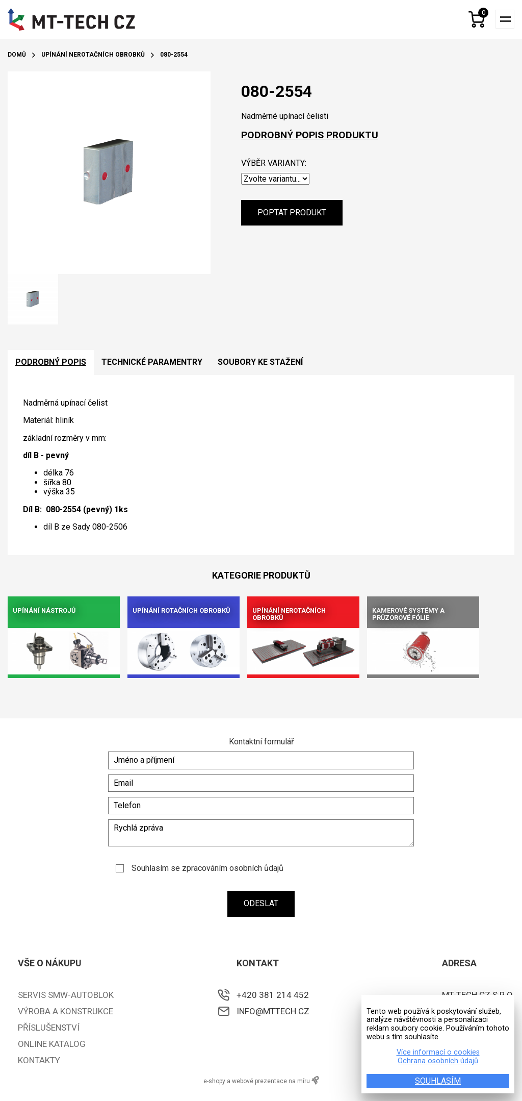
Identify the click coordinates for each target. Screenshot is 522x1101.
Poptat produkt (291, 212)
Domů (17, 55)
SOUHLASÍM (438, 1081)
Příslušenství (49, 1027)
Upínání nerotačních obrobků (93, 55)
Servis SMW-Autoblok (66, 995)
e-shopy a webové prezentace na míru (261, 1080)
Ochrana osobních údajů (438, 1061)
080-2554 (174, 55)
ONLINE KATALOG (52, 1044)
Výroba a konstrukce (65, 1011)
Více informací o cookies (438, 1052)
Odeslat (261, 903)
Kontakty (39, 1060)
